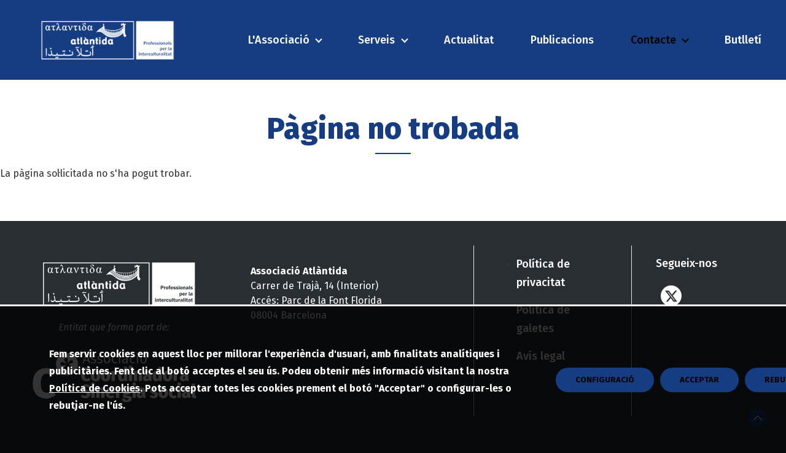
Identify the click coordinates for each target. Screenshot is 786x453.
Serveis (376, 40)
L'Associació (278, 40)
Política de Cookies (94, 414)
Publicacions (562, 40)
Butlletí (743, 40)
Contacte (653, 40)
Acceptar (699, 406)
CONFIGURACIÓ (604, 406)
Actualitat (469, 40)
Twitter (671, 295)
